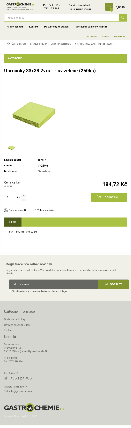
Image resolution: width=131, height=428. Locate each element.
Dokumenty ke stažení (60, 28)
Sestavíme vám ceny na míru (96, 28)
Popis (12, 224)
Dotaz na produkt (17, 212)
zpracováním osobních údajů (48, 294)
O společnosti (16, 28)
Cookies (8, 333)
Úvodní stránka (16, 46)
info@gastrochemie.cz (80, 9)
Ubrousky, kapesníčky (61, 46)
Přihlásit (105, 39)
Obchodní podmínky (14, 322)
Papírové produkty (38, 46)
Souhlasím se (38, 294)
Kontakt (35, 28)
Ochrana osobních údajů (17, 327)
